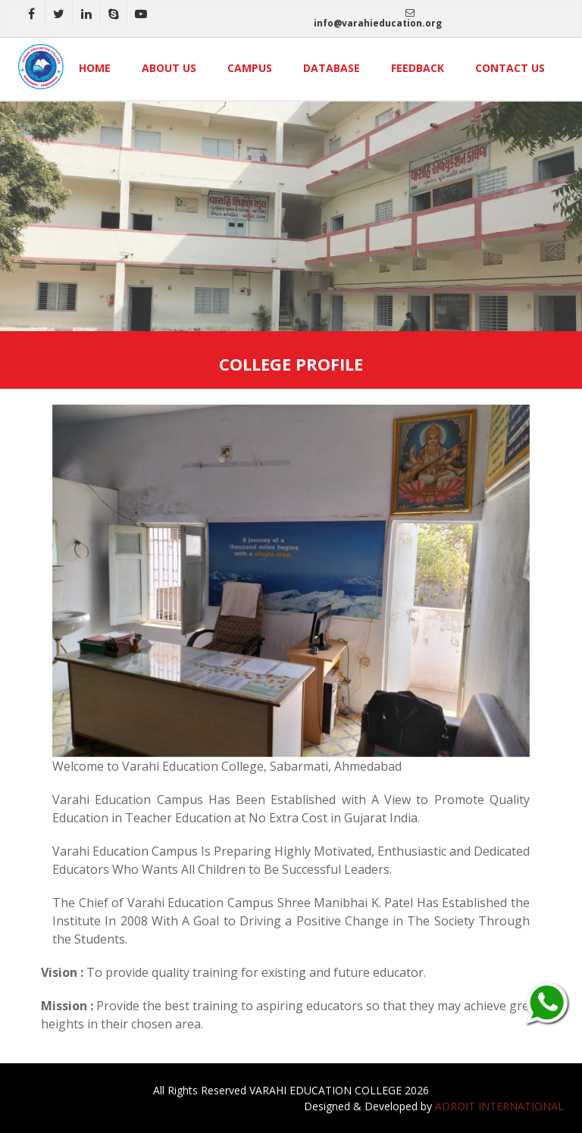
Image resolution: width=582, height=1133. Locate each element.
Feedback (417, 68)
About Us (169, 68)
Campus (249, 68)
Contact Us (510, 68)
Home (95, 68)
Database (331, 68)
